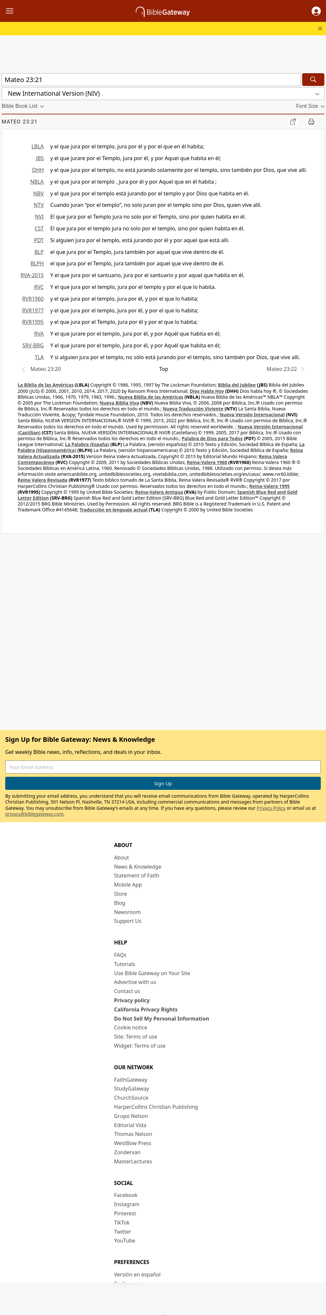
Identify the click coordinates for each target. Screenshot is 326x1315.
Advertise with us (135, 982)
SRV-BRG (33, 345)
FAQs (120, 954)
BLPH (37, 263)
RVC (39, 287)
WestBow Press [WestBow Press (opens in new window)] (132, 1143)
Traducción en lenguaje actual (113, 510)
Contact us (127, 991)
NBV (38, 193)
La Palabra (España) (87, 444)
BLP (39, 252)
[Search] (313, 79)
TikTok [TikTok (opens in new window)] (122, 1222)
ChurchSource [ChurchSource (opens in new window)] (131, 1097)
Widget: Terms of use (140, 1045)
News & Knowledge (138, 866)
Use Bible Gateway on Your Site (152, 973)
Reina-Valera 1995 (269, 486)
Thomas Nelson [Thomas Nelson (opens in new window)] (133, 1134)
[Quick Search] (151, 79)
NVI (39, 216)
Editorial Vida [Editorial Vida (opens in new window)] (130, 1125)
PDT (39, 240)
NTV (39, 204)
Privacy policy (132, 1000)
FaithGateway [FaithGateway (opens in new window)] (130, 1079)
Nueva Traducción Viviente (193, 409)
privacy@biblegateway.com (34, 814)
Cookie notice (130, 1027)
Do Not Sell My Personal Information (161, 1018)
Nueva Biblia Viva (119, 403)
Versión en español (137, 1274)
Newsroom (127, 912)
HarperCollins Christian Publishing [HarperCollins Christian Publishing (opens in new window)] (156, 1106)
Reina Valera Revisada (43, 480)
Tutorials (124, 964)
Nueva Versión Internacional (252, 414)
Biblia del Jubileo (237, 385)
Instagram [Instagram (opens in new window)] (127, 1204)
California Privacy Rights (146, 1009)
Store (120, 893)
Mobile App (128, 884)
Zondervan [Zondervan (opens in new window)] (127, 1152)
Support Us (128, 920)
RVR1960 (33, 298)
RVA (39, 333)
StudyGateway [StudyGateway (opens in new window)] (131, 1088)
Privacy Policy (271, 808)
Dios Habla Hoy (207, 391)
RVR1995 (33, 321)
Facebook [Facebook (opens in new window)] (126, 1195)
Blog (119, 903)
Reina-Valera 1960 (207, 462)
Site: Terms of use (135, 1036)
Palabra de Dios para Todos (212, 438)
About (121, 857)
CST (39, 228)
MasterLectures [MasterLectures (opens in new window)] (133, 1161)
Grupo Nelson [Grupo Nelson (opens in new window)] (131, 1116)
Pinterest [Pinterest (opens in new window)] (125, 1213)
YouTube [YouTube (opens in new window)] (124, 1240)
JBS (40, 158)
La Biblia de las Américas (45, 385)
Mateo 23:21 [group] (20, 122)
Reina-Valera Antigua (159, 492)
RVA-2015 (32, 275)
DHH (38, 170)
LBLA (38, 146)
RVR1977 (33, 310)
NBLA (37, 181)
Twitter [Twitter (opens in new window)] (122, 1231)
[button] (316, 11)
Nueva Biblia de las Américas (150, 397)
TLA (39, 357)
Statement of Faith (137, 875)
